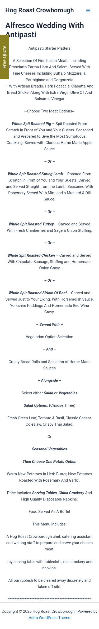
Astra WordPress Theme (49, 617)
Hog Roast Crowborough (39, 10)
